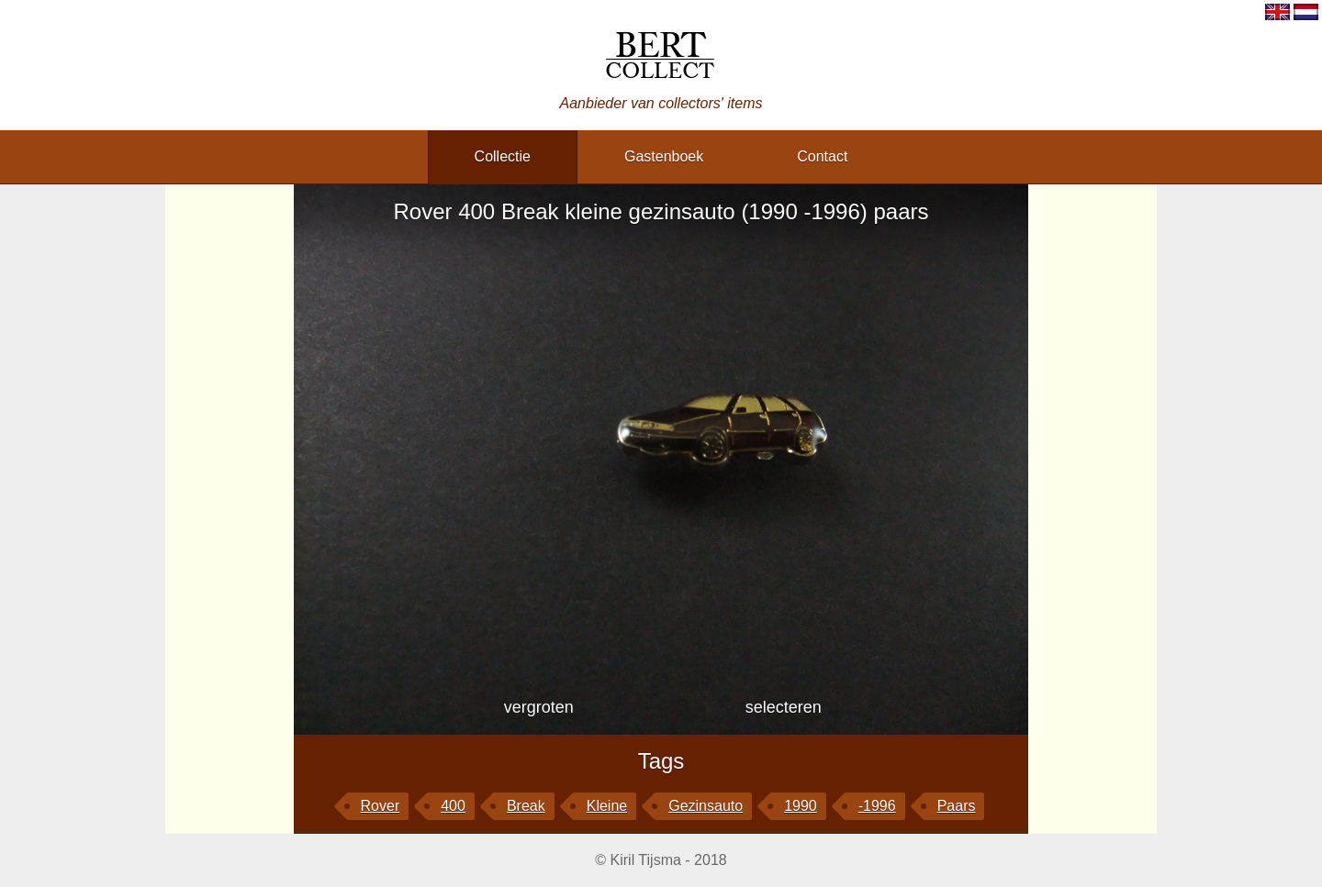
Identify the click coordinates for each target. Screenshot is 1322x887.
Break (526, 806)
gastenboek (663, 156)
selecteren (783, 707)
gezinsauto (705, 806)
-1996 (877, 806)
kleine (607, 806)
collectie (503, 156)
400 (453, 806)
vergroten (539, 707)
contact (822, 156)
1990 (800, 806)
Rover (380, 806)
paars (956, 806)
